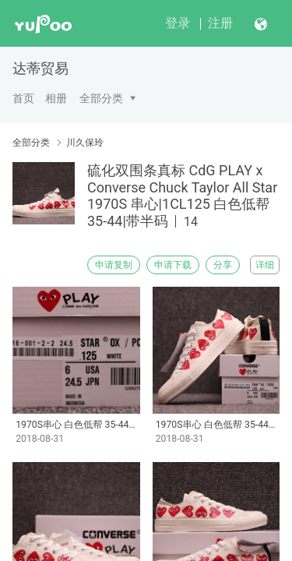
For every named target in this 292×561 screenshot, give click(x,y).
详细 (264, 264)
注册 (220, 23)
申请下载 (173, 264)
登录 (177, 23)
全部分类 (101, 98)
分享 (222, 264)
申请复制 (113, 264)
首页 (23, 98)
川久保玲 (85, 142)
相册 (56, 98)
